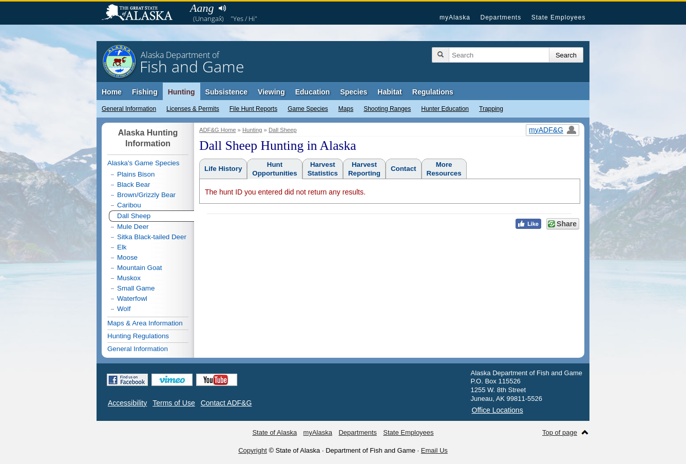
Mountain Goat (139, 268)
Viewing (271, 92)
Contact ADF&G (226, 403)
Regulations (432, 92)
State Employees (558, 17)
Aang (202, 8)
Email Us (434, 450)
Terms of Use (174, 403)
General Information (129, 108)
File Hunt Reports (253, 108)
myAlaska (455, 17)
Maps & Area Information (145, 323)
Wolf (123, 309)
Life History (223, 168)
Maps (345, 108)
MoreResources (444, 169)
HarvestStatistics (323, 169)
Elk (122, 247)
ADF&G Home (217, 130)
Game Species (308, 108)
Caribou (129, 205)
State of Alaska (142, 13)
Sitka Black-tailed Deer (151, 237)
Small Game (136, 288)
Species (353, 92)
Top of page (559, 432)
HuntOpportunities (274, 169)
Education (312, 92)
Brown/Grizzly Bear (146, 195)
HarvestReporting (364, 169)
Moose (127, 257)
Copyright (252, 450)
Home (112, 92)
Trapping (491, 108)
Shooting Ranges (387, 108)
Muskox (129, 278)
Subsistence (226, 92)
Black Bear (133, 184)
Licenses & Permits (192, 108)
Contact (403, 168)
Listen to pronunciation (222, 8)
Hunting (181, 92)
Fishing (145, 92)
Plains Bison (136, 174)
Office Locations (497, 410)
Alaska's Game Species (143, 163)
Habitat (389, 92)
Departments (500, 17)
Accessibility (127, 403)
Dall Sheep (283, 130)
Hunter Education (445, 108)
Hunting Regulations (138, 336)
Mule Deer (132, 226)
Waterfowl (132, 298)
